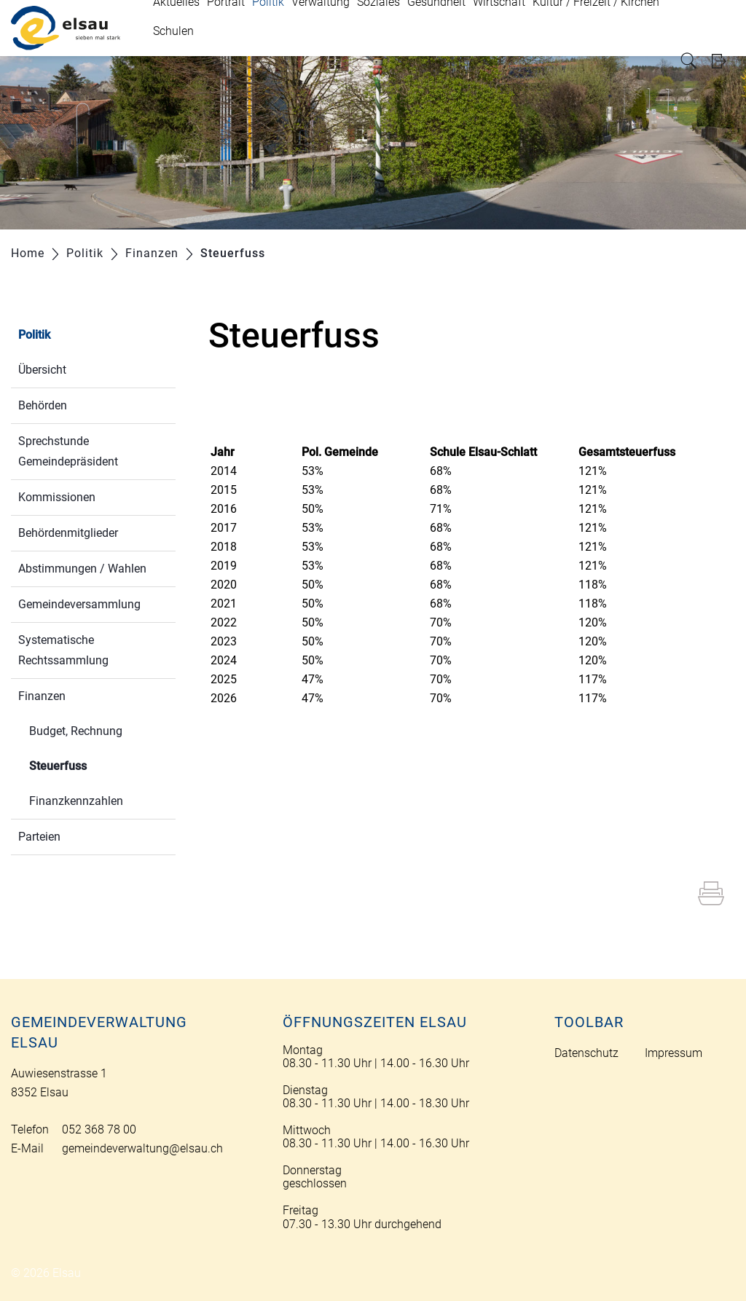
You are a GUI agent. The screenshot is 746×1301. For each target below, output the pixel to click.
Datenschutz (586, 1053)
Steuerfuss (92, 764)
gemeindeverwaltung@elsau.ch (142, 1148)
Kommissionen (56, 497)
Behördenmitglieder (68, 533)
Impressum (673, 1053)
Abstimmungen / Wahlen (82, 568)
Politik (34, 335)
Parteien (39, 837)
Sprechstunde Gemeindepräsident (68, 451)
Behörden (42, 405)
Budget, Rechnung (75, 731)
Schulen (173, 31)
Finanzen (42, 696)
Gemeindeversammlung (79, 604)
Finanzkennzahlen (76, 801)
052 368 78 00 (99, 1129)
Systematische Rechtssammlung (63, 650)
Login (723, 60)
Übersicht (42, 370)
